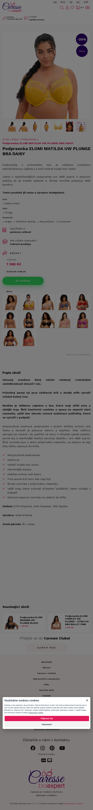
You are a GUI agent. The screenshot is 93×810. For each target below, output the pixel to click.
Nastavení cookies (74, 803)
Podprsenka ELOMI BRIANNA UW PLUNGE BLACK (31, 620)
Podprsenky (28, 139)
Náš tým (47, 668)
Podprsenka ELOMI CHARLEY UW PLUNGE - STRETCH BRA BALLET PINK (77, 620)
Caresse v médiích (46, 673)
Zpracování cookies (36, 713)
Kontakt (46, 696)
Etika (46, 684)
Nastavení (47, 724)
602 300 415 (14, 19)
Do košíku (23, 281)
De (78, 2)
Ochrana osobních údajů (51, 803)
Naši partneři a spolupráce (46, 679)
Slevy (15, 139)
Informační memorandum (46, 729)
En (55, 2)
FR (71, 2)
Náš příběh (46, 662)
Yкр (86, 2)
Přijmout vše (47, 718)
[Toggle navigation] (87, 7)
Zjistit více (46, 648)
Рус (63, 2)
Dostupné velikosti (16, 271)
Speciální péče (46, 690)
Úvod (5, 139)
